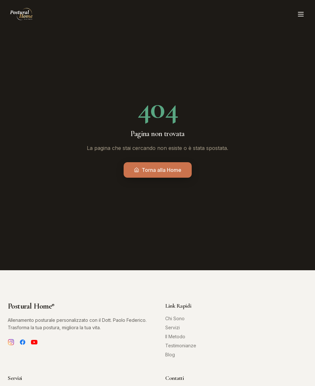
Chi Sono (175, 318)
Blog (170, 354)
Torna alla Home (157, 170)
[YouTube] (34, 342)
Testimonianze (180, 345)
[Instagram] (11, 342)
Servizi (172, 327)
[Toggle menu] (300, 14)
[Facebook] (22, 342)
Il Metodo (175, 336)
